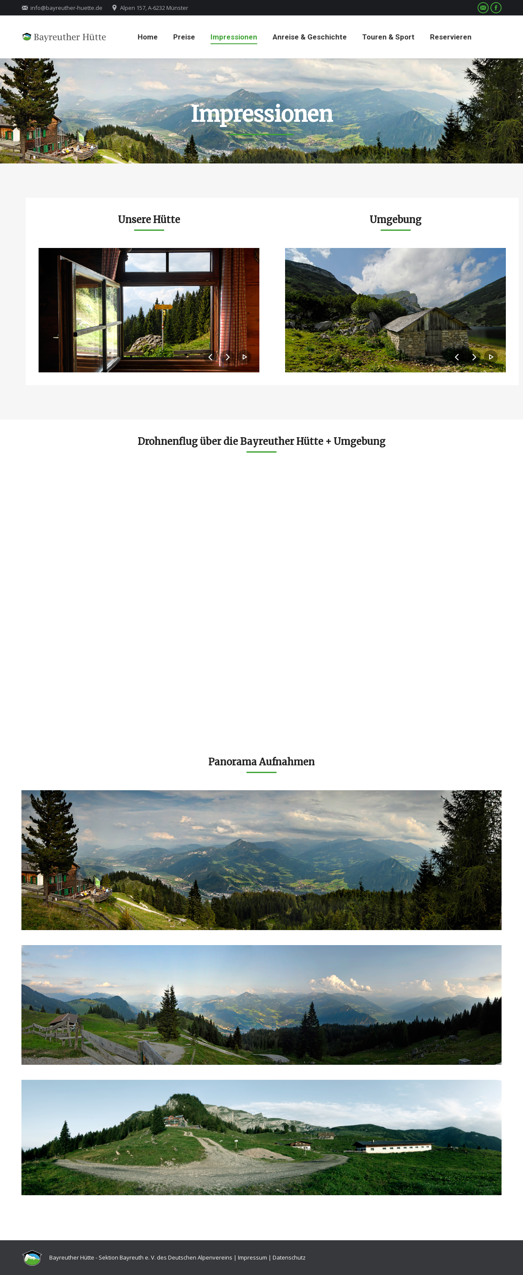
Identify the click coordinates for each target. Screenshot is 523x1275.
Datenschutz (289, 1257)
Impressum (252, 1257)
